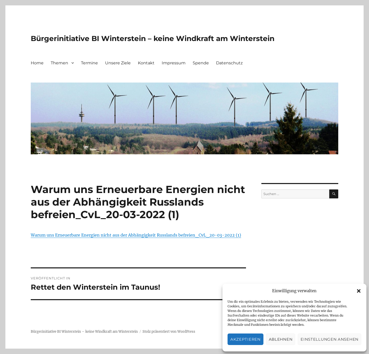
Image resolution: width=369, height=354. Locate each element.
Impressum (174, 62)
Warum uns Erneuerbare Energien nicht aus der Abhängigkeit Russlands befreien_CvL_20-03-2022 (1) (136, 235)
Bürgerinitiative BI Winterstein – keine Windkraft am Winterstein (152, 38)
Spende (201, 62)
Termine (89, 62)
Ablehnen (281, 339)
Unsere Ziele (118, 62)
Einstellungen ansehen (329, 339)
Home (37, 62)
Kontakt (146, 62)
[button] (358, 291)
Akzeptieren (245, 339)
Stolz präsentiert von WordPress (168, 331)
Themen (59, 62)
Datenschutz (229, 62)
